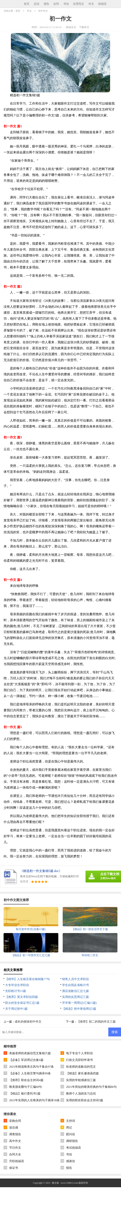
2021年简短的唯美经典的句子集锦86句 (91, 1086)
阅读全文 (71, 27)
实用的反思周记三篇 (75, 996)
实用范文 (78, 3)
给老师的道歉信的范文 (81, 1066)
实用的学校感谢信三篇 (81, 1080)
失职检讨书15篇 (15, 991)
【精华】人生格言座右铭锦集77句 (27, 979)
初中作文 (43, 10)
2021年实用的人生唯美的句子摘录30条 (34, 1100)
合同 (56, 3)
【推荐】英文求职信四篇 (21, 996)
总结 (36, 3)
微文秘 (55, 1182)
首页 (26, 3)
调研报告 (72, 1141)
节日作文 (15, 1147)
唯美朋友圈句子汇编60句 (25, 1086)
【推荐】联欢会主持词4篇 (26, 1080)
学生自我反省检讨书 (75, 985)
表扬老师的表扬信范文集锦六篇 (30, 1053)
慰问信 (70, 1134)
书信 (66, 3)
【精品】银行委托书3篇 (24, 1093)
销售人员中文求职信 (75, 979)
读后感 (13, 1127)
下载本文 (84, 27)
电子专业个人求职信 (79, 1053)
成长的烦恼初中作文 (28, 1021)
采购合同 (15, 1120)
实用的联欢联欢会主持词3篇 (84, 1100)
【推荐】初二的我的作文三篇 (96, 1021)
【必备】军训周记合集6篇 (26, 1060)
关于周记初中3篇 (16, 1008)
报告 (46, 3)
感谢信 (70, 1161)
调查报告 (15, 1134)
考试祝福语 (73, 1147)
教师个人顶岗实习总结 (81, 1093)
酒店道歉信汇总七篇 (75, 991)
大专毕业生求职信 (17, 985)
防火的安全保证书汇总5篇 (22, 1002)
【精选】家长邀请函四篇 (82, 1073)
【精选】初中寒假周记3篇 (79, 1008)
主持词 (70, 1120)
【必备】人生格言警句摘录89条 (30, 1073)
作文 (91, 3)
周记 (69, 1127)
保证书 (13, 1167)
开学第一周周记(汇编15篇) (79, 1002)
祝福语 (102, 3)
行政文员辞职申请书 (79, 1060)
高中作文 (15, 1141)
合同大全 (15, 1154)
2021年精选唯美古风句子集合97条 (31, 1066)
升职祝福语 (16, 1161)
